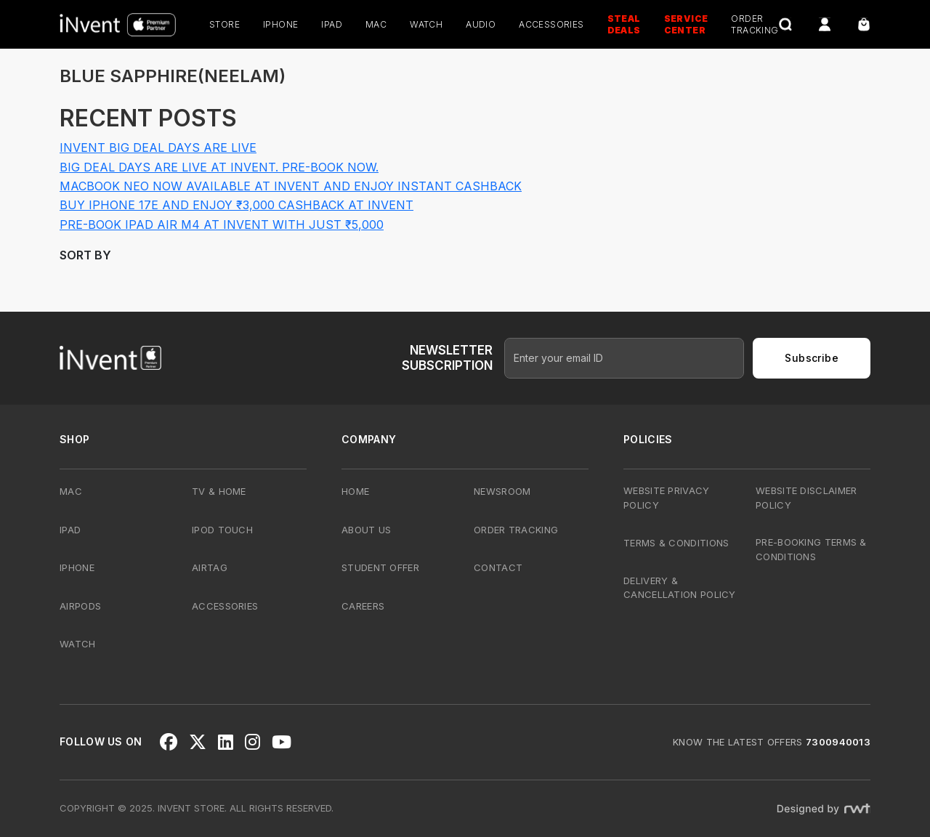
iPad (331, 24)
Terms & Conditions (676, 543)
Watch (426, 24)
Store (224, 24)
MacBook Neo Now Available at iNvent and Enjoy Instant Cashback (291, 186)
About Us (366, 529)
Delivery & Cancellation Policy (679, 588)
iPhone (280, 24)
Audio (481, 24)
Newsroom (502, 491)
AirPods (80, 606)
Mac (376, 24)
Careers (362, 606)
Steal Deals (624, 24)
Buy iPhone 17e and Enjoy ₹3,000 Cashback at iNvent (236, 205)
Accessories (551, 24)
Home (355, 491)
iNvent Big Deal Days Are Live (158, 147)
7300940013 (838, 742)
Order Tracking (516, 529)
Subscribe (811, 358)
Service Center (686, 24)
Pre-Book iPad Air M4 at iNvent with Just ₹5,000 (222, 224)
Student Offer (380, 567)
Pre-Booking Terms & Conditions (811, 549)
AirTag (209, 567)
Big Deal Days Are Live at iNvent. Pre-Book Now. (219, 167)
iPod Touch (222, 529)
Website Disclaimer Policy (806, 498)
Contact (498, 567)
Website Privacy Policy (666, 498)
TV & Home (219, 491)
